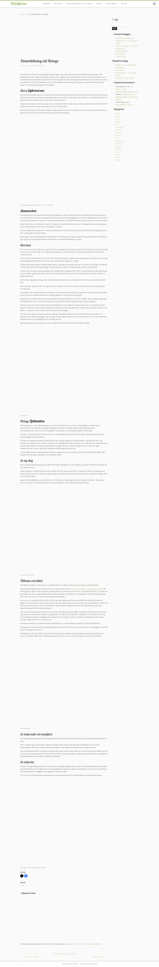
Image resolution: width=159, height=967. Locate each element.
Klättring (118, 132)
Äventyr (118, 116)
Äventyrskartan (111, 3)
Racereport (119, 146)
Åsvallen (118, 113)
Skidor (34, 65)
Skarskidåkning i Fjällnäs (124, 105)
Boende (118, 121)
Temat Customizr (92, 964)
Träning (118, 157)
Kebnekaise (119, 130)
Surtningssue (120, 68)
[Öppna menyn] (154, 3)
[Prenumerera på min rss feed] (21, 964)
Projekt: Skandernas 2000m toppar (79, 3)
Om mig (124, 3)
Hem (22, 14)
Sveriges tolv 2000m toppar (125, 65)
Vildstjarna (41, 65)
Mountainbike (120, 141)
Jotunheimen (120, 127)
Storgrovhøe (121, 56)
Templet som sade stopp (124, 78)
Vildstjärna (18, 4)
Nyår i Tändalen (99, 957)
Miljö (117, 138)
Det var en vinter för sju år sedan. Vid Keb (87, 589)
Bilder (117, 119)
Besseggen (119, 70)
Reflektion (119, 149)
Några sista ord (132, 92)
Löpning (118, 135)
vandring (118, 160)
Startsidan (46, 3)
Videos (98, 3)
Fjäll (27, 14)
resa (117, 152)
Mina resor (58, 3)
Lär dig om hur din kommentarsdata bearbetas (84, 944)
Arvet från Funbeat (30, 957)
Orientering (119, 143)
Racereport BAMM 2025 (125, 38)
